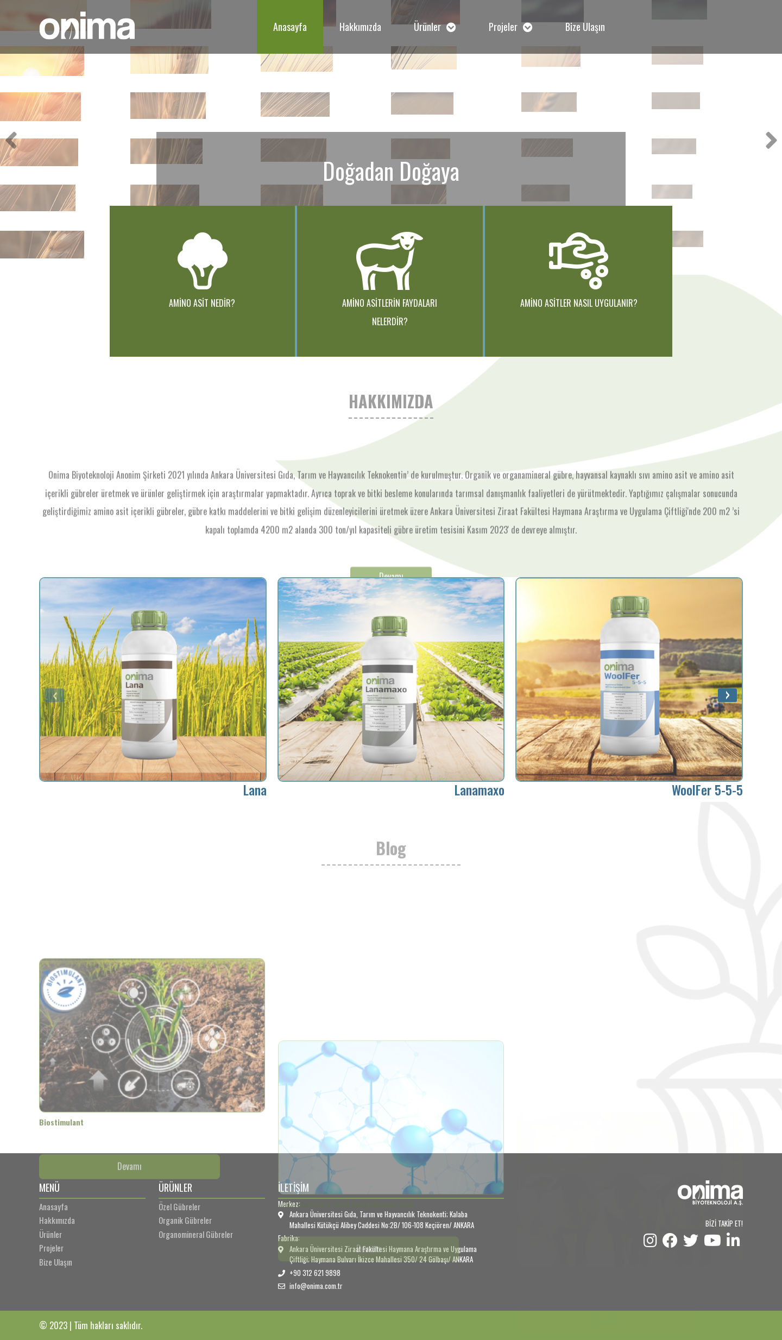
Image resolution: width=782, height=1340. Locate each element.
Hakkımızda (360, 27)
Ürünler (435, 27)
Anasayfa (290, 27)
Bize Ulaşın (585, 27)
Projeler (511, 27)
